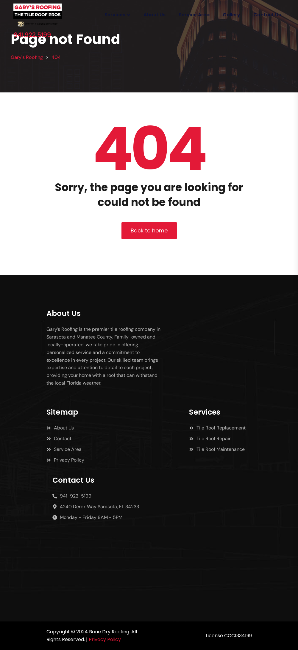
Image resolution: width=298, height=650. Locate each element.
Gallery (231, 14)
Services (114, 14)
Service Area (194, 14)
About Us (154, 14)
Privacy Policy (105, 639)
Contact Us (267, 14)
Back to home (149, 230)
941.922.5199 (32, 35)
